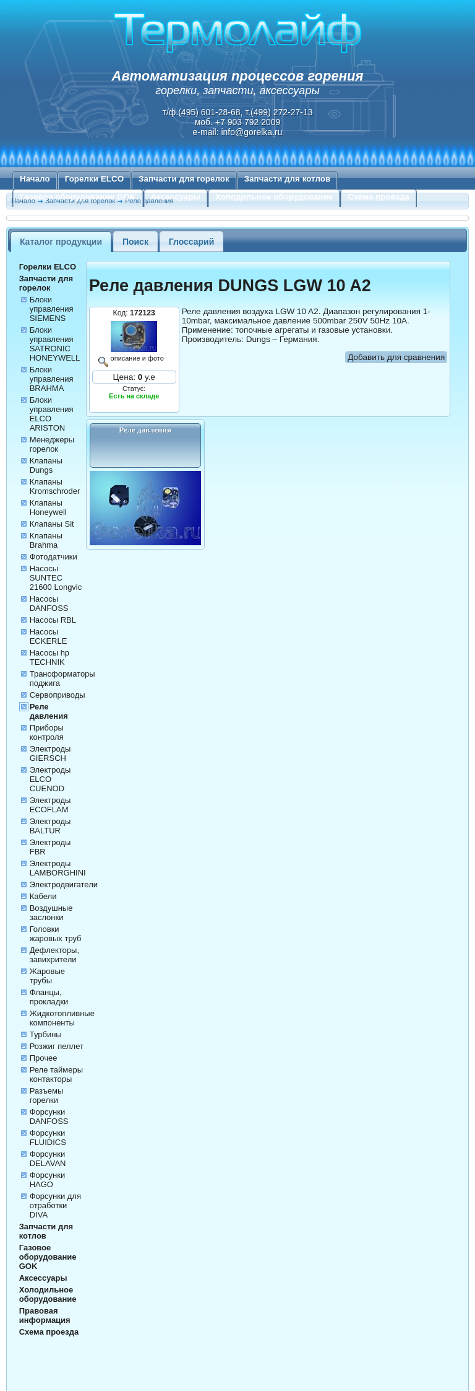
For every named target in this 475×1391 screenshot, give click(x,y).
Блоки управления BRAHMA (52, 379)
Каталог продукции (61, 242)
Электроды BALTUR (50, 826)
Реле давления (49, 711)
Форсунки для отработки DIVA (55, 1205)
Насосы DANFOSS (49, 603)
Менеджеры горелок (52, 444)
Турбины (46, 1034)
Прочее (44, 1058)
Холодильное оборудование (274, 196)
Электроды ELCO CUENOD (50, 779)
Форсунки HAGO (47, 1179)
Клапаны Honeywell (48, 507)
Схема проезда (378, 196)
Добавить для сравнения (396, 357)
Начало (35, 178)
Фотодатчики (53, 556)
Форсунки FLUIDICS (48, 1137)
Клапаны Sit (52, 524)
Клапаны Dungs (46, 465)
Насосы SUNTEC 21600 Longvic (56, 578)
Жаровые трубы (47, 976)
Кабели (43, 896)
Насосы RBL (53, 620)
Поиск (135, 242)
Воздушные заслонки (51, 912)
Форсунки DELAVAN (48, 1158)
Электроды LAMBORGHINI (58, 868)
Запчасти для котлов (287, 178)
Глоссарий (192, 242)
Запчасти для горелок (184, 178)
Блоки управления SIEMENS (52, 309)
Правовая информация (45, 1315)
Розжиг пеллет (56, 1046)
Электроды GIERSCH (50, 753)
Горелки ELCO (94, 178)
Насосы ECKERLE (48, 636)
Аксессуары (175, 196)
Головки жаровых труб (56, 933)
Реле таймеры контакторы (56, 1074)
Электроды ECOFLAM (50, 805)
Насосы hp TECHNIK (49, 657)
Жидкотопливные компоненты (62, 1018)
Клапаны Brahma (46, 540)
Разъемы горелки (47, 1095)
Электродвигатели (64, 884)
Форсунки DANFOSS (49, 1116)
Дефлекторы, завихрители (54, 955)
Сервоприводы (57, 695)
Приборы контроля (47, 732)
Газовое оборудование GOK (78, 196)
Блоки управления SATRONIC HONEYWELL (55, 343)
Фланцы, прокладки (49, 997)
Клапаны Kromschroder (55, 486)
